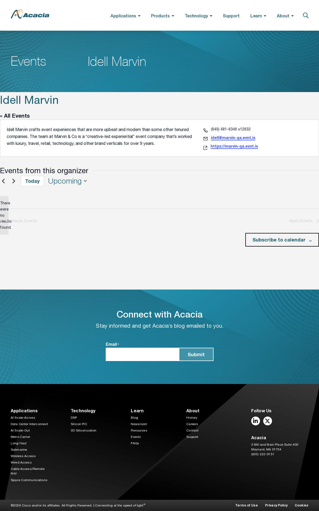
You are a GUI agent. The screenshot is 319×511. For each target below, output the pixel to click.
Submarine (19, 449)
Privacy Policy (276, 505)
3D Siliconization (83, 430)
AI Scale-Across (23, 417)
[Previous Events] (3, 181)
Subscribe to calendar (279, 240)
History (191, 417)
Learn (256, 15)
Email (112, 344)
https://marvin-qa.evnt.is (234, 146)
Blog (134, 417)
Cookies (301, 505)
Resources (139, 430)
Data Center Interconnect (29, 424)
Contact (192, 430)
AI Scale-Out (20, 430)
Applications (123, 15)
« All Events (15, 115)
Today (32, 181)
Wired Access (21, 462)
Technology (196, 15)
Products (160, 15)
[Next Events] (13, 181)
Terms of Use (246, 505)
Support (231, 15)
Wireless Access (23, 456)
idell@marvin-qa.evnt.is (233, 137)
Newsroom (139, 424)
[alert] (4, 215)
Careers (192, 424)
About (283, 15)
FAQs (135, 443)
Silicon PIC (79, 424)
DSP (74, 417)
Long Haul (18, 443)
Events (136, 437)
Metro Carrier (20, 437)
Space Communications (29, 480)
